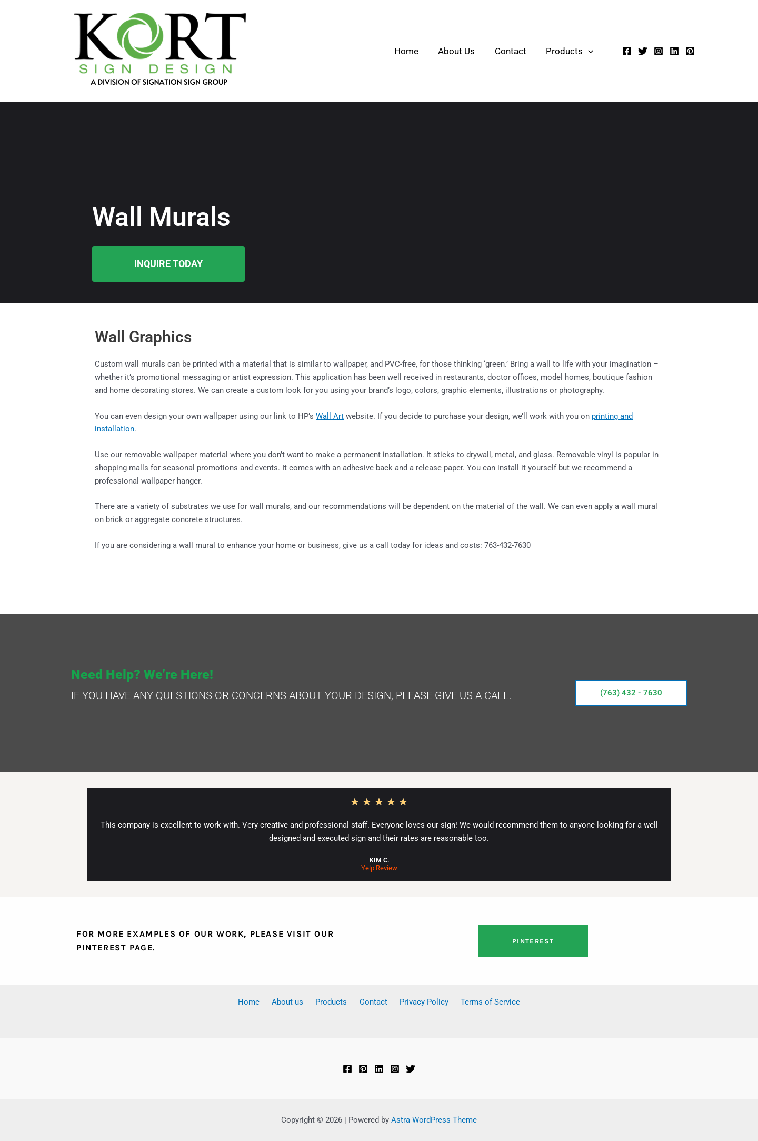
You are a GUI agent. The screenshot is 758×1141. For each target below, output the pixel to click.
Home (405, 51)
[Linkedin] (674, 51)
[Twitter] (642, 51)
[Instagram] (658, 51)
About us (294, 1002)
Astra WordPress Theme (434, 1120)
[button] (581, 51)
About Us (453, 51)
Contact (506, 51)
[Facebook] (627, 51)
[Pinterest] (690, 51)
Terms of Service (480, 1002)
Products (563, 51)
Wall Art (330, 416)
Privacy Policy (417, 1002)
